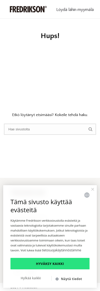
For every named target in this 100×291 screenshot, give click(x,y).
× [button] (93, 189)
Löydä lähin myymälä (75, 9)
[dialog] (50, 236)
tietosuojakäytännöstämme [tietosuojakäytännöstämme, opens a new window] (61, 250)
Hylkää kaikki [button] (31, 278)
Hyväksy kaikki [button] (50, 264)
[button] (71, 279)
